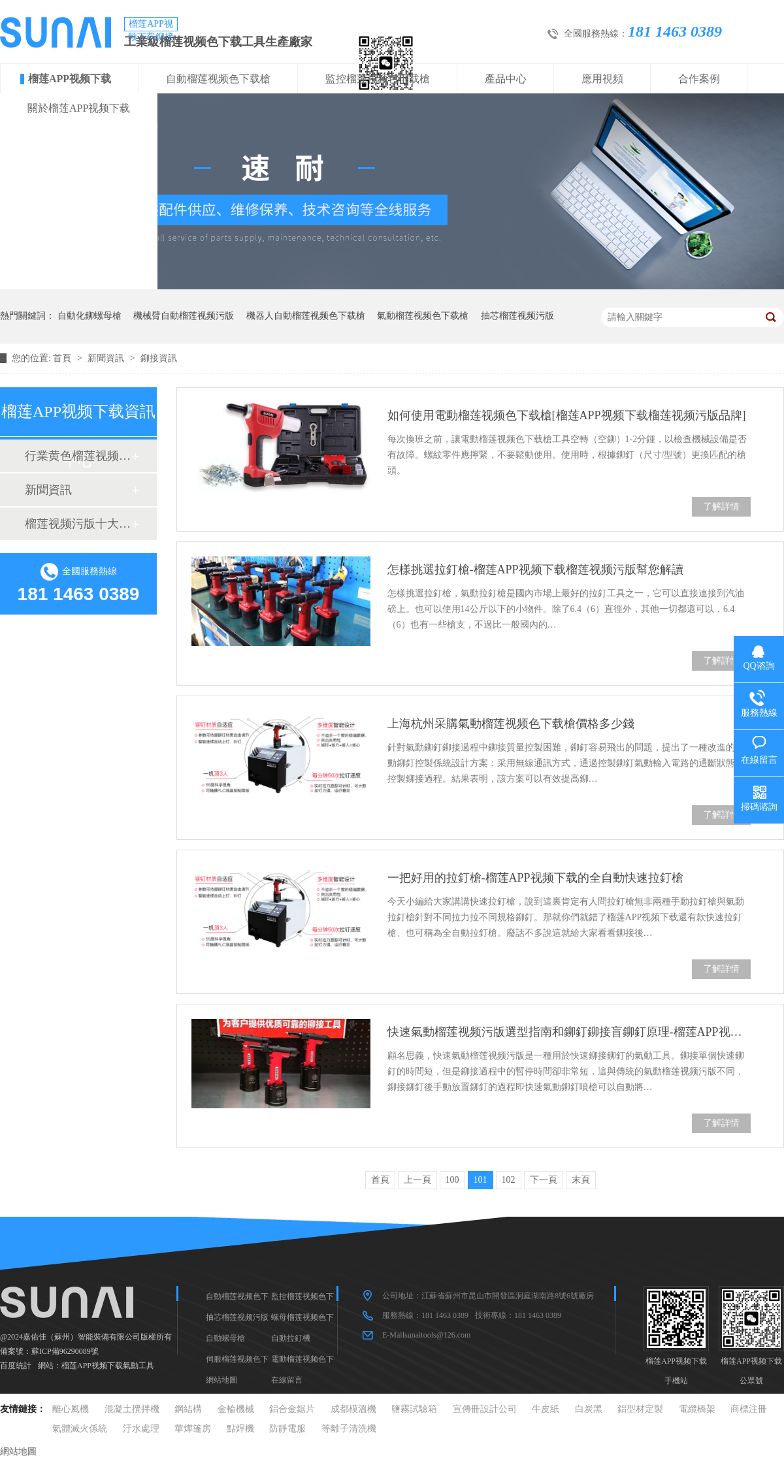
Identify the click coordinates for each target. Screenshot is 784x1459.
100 (452, 1180)
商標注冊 (748, 1409)
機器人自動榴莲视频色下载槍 (305, 316)
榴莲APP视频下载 (69, 78)
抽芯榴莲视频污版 (517, 316)
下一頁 (543, 1180)
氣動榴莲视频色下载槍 (422, 316)
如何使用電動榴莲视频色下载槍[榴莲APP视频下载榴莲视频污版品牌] (566, 415)
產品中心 (506, 78)
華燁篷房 (192, 1429)
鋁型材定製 (640, 1409)
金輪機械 (236, 1409)
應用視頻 (602, 78)
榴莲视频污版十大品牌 (78, 523)
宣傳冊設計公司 (485, 1409)
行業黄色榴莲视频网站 (78, 455)
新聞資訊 (107, 358)
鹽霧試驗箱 (414, 1409)
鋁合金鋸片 (292, 1409)
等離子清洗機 (348, 1429)
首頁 (63, 358)
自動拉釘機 (290, 1338)
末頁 (581, 1180)
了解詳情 (721, 506)
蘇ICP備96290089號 (65, 1351)
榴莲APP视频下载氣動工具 (107, 1365)
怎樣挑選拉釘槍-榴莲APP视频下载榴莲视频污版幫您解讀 (535, 569)
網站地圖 (221, 1380)
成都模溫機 (353, 1409)
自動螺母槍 (225, 1338)
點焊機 (240, 1429)
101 (480, 1180)
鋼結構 (188, 1409)
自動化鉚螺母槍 (89, 316)
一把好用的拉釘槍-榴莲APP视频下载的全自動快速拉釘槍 (535, 877)
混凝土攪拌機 (132, 1409)
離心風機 (70, 1409)
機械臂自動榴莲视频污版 (183, 316)
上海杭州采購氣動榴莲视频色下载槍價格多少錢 (510, 723)
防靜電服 (287, 1429)
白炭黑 (588, 1409)
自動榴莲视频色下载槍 (218, 78)
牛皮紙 (545, 1409)
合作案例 (699, 78)
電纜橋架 (697, 1409)
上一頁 (417, 1180)
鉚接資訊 (158, 358)
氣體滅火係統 (79, 1429)
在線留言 (286, 1380)
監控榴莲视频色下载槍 (377, 78)
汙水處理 (141, 1429)
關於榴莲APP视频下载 (78, 108)
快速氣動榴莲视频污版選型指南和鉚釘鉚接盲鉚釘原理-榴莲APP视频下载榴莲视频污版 (569, 1031)
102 (508, 1180)
